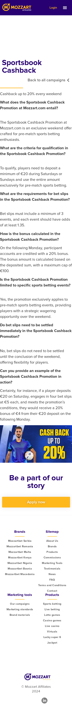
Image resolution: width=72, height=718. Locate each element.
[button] (65, 8)
